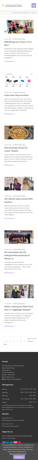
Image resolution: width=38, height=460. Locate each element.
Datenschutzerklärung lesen (18, 454)
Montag (4, 389)
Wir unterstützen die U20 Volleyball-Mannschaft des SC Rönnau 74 (17, 255)
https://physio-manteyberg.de (12, 379)
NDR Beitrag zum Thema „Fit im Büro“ (13, 420)
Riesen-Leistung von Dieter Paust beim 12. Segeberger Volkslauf (18, 308)
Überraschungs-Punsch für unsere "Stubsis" (16, 149)
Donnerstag (5, 399)
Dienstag (4, 392)
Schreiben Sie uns (9, 377)
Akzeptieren (19, 457)
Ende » (5, 344)
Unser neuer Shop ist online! (16, 95)
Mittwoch (5, 396)
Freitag (4, 402)
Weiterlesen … (9, 61)
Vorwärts (30, 341)
